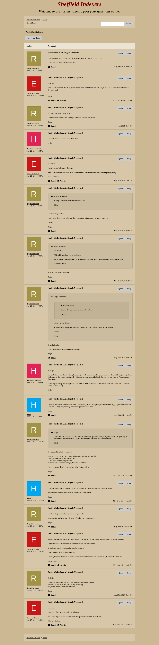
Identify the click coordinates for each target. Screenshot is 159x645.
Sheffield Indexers (34, 32)
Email (53, 67)
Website (63, 101)
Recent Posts (31, 23)
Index (45, 19)
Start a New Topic (33, 38)
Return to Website (33, 19)
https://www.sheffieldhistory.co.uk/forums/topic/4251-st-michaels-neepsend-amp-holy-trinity (82, 172)
